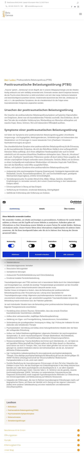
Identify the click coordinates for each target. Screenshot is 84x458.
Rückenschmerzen (14, 417)
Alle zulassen (68, 254)
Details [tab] (42, 208)
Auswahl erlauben (42, 254)
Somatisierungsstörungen (16, 421)
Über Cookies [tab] (69, 208)
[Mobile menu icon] (80, 14)
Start (6, 80)
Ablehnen (15, 254)
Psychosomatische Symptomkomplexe (21, 414)
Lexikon (13, 80)
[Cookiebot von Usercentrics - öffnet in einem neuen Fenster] (71, 202)
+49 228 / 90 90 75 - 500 (15, 6)
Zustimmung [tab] (15, 208)
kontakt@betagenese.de (35, 6)
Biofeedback (12, 407)
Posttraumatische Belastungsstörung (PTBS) (23, 410)
